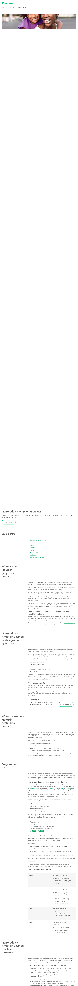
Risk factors (33, 555)
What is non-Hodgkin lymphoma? (39, 540)
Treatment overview (35, 552)
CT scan (61, 788)
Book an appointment (66, 704)
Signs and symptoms (36, 543)
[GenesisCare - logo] (7, 3)
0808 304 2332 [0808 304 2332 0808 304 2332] (38, 831)
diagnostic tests (34, 788)
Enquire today (9, 522)
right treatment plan (52, 606)
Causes (32, 545)
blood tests (51, 788)
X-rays (56, 788)
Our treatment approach (37, 557)
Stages (32, 550)
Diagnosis (32, 547)
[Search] (71, 3)
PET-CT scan (68, 788)
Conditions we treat (6, 7)
